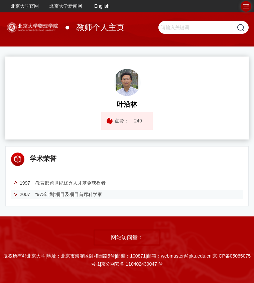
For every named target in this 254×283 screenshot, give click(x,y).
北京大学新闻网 (65, 6)
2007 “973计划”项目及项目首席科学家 (58, 194)
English (102, 6)
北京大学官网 (25, 6)
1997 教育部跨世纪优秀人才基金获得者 (60, 183)
